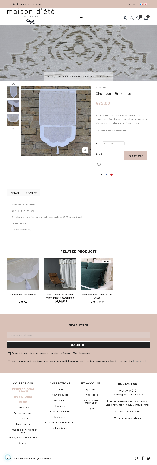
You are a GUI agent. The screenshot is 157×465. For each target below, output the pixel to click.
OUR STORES (23, 396)
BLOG (23, 402)
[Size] (114, 143)
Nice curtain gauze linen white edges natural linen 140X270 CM (60, 294)
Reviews (31, 193)
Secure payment (23, 413)
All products (60, 428)
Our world (23, 407)
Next (13, 83)
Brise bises (101, 87)
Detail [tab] (15, 193)
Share (106, 174)
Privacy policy (141, 361)
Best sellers (60, 400)
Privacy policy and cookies (23, 437)
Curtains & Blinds (60, 411)
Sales (60, 389)
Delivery (23, 418)
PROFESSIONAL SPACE (23, 390)
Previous (13, 128)
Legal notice (23, 424)
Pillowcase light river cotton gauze (97, 294)
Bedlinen (60, 405)
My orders (91, 389)
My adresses (91, 394)
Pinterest (111, 174)
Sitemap (23, 443)
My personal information (91, 401)
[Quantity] (114, 155)
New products (60, 394)
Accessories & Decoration (60, 422)
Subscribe (78, 345)
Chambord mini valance (23, 294)
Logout (91, 408)
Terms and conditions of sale (23, 431)
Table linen (60, 416)
